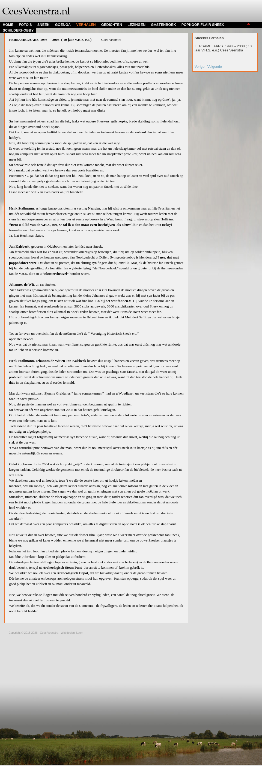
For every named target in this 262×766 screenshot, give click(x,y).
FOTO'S (25, 25)
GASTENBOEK (163, 25)
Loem (79, 632)
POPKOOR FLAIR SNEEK (202, 25)
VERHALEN (86, 25)
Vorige (200, 66)
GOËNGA (63, 25)
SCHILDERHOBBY (18, 30)
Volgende (214, 66)
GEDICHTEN (111, 25)
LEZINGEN (136, 25)
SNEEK (43, 25)
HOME (8, 25)
